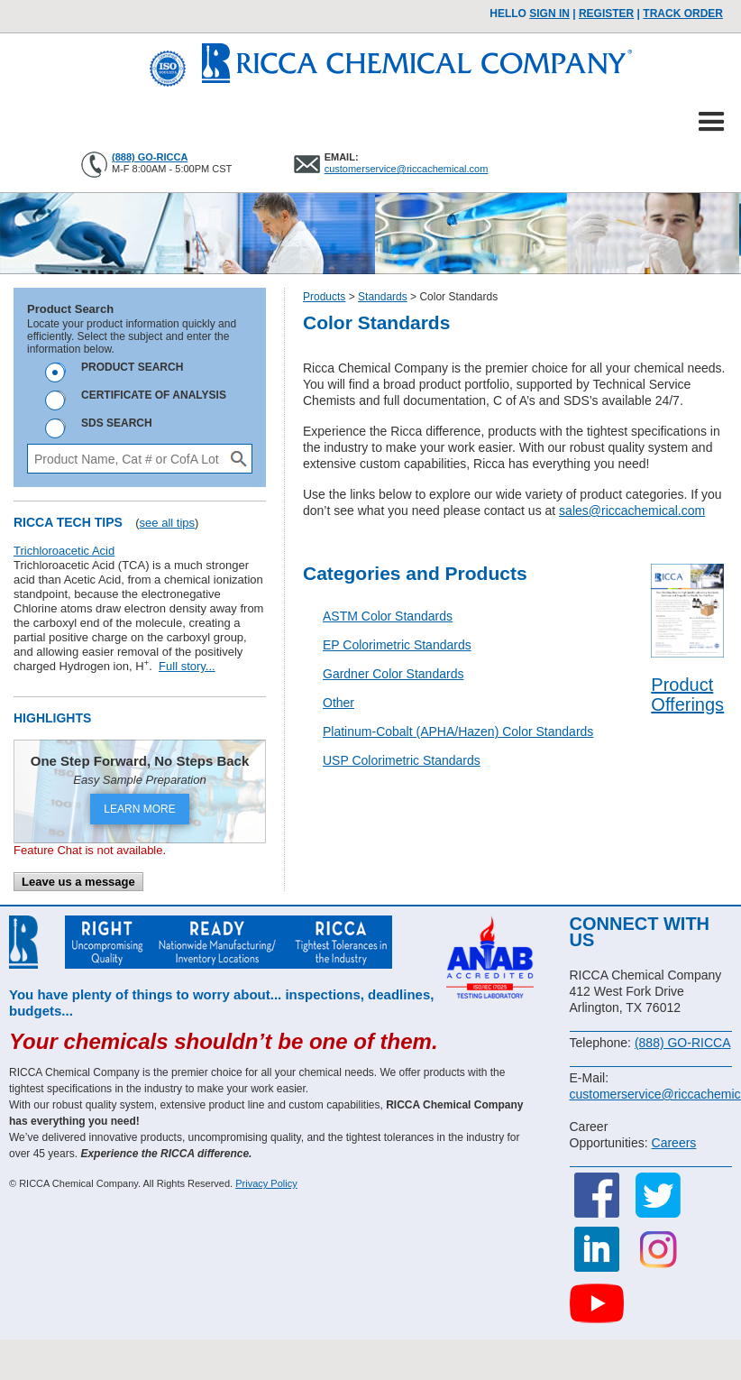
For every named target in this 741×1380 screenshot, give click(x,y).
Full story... (187, 666)
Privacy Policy (266, 1183)
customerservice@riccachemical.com (407, 168)
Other (338, 702)
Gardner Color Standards (393, 674)
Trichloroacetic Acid (64, 550)
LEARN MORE (139, 809)
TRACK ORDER (683, 13)
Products (324, 296)
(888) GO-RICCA (150, 157)
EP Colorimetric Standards (397, 645)
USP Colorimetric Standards (401, 760)
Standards (382, 296)
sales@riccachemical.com (632, 510)
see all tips (167, 522)
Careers (674, 1143)
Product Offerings (687, 694)
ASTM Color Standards (388, 616)
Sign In (549, 13)
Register (606, 13)
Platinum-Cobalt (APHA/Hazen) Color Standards (458, 731)
